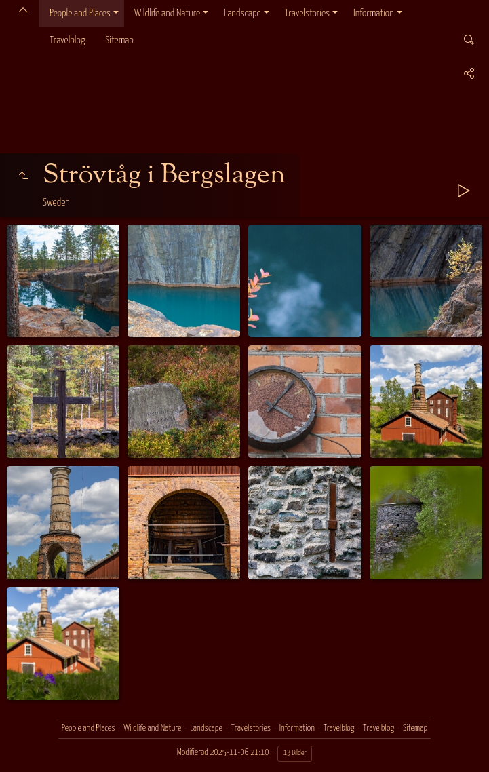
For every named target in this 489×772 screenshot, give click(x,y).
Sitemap (119, 40)
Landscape (242, 13)
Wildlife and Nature (167, 13)
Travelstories (307, 13)
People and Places (80, 13)
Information (373, 13)
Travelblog (67, 40)
